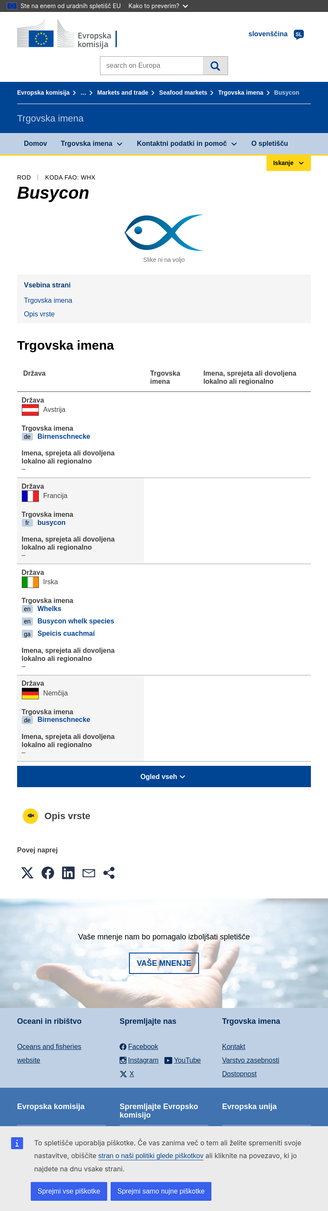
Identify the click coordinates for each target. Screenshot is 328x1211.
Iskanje (215, 66)
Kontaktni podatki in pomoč (182, 143)
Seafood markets (183, 92)
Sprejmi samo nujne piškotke (161, 1191)
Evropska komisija (43, 92)
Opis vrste (39, 314)
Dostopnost (239, 1074)
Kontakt (233, 1046)
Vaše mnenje (164, 963)
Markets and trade (122, 92)
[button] (27, 872)
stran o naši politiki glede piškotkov (150, 1155)
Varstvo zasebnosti (250, 1060)
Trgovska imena (241, 92)
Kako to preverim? (158, 5)
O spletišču (269, 143)
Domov (35, 143)
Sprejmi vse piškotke (69, 1191)
